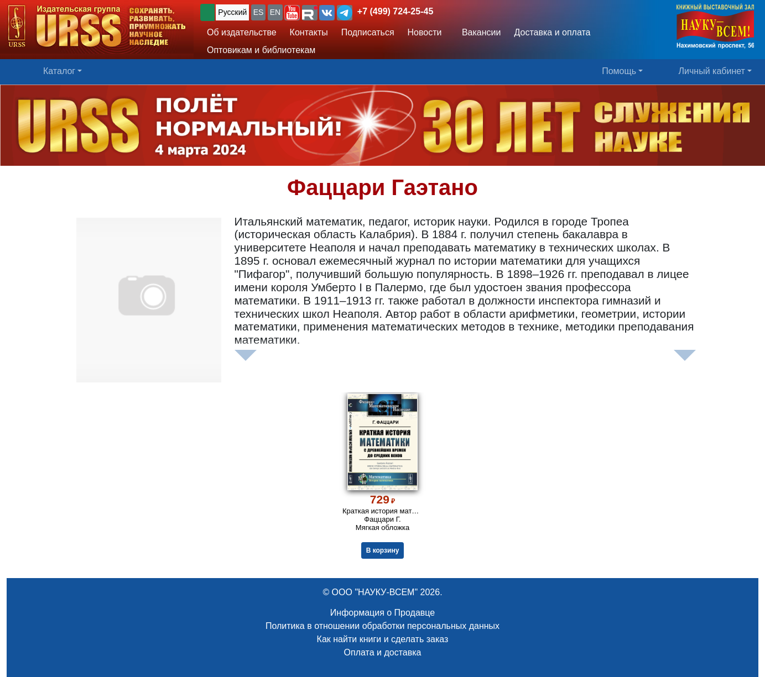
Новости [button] (425, 32)
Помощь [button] (619, 71)
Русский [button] (232, 12)
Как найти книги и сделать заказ (383, 639)
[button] (292, 12)
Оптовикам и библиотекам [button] (261, 50)
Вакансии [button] (479, 32)
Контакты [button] (309, 32)
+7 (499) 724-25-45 (395, 11)
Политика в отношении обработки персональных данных (382, 626)
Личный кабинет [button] (712, 71)
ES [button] (258, 12)
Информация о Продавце (382, 612)
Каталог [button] (59, 71)
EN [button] (275, 12)
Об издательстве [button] (242, 32)
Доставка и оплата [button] (552, 32)
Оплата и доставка (382, 652)
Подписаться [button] (367, 32)
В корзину (382, 550)
